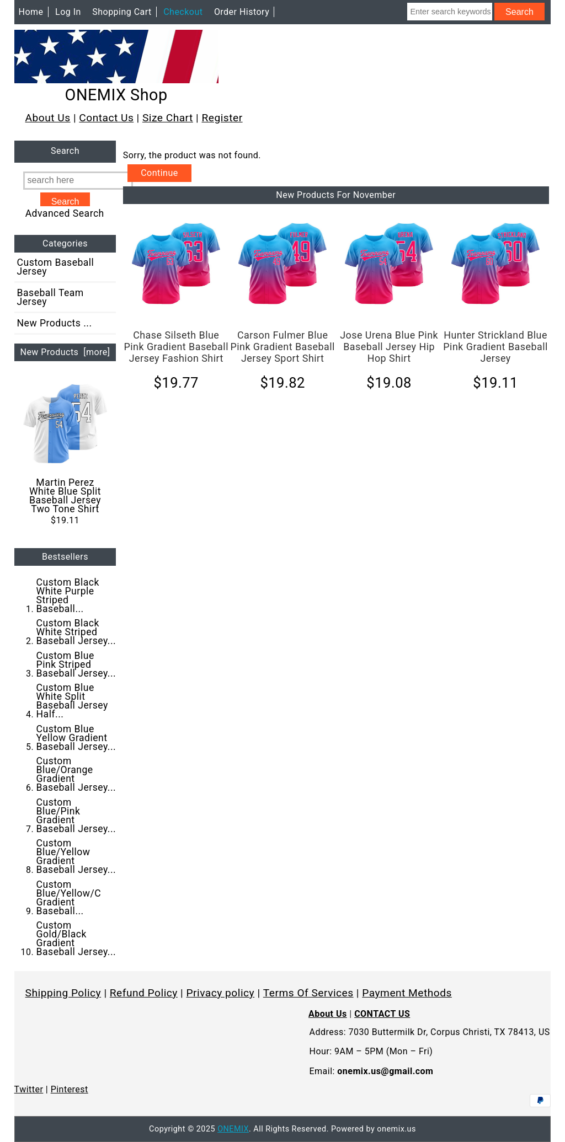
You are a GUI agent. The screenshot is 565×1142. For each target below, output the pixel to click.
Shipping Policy (63, 992)
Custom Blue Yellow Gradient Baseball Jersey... (76, 737)
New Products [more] (65, 352)
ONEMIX (233, 1129)
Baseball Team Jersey (50, 297)
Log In (68, 12)
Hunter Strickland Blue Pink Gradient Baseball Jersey (495, 346)
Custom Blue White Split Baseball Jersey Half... (72, 701)
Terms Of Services (308, 992)
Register (221, 117)
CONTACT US (382, 1014)
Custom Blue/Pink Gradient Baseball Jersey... (76, 815)
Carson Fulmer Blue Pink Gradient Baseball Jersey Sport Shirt (282, 346)
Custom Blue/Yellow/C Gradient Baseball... (69, 897)
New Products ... (54, 323)
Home (31, 12)
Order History (241, 12)
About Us (48, 117)
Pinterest (69, 1089)
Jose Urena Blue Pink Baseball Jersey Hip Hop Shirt (389, 346)
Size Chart (167, 117)
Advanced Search (64, 213)
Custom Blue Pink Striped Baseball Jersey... (76, 664)
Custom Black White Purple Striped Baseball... (67, 595)
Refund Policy (144, 992)
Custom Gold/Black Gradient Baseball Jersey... (76, 938)
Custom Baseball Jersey (55, 267)
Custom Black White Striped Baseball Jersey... (76, 632)
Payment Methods (407, 992)
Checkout (182, 12)
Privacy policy (220, 992)
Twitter (29, 1089)
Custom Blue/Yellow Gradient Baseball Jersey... (76, 856)
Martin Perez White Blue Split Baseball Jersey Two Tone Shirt (65, 448)
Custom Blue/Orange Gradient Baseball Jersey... (76, 774)
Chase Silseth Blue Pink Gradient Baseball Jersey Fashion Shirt (176, 346)
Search (65, 151)
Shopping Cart (122, 12)
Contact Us (106, 117)
